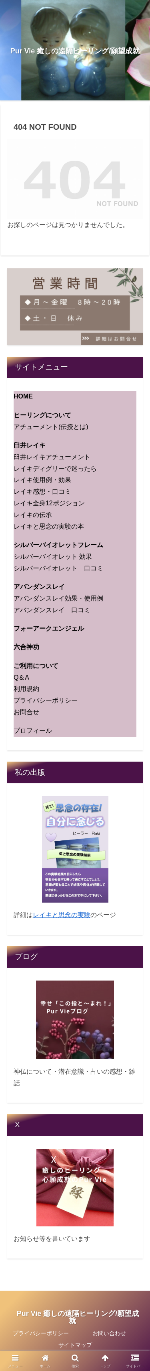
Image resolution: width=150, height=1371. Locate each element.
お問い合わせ (109, 1333)
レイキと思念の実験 (61, 914)
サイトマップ (75, 1345)
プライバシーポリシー (41, 1333)
